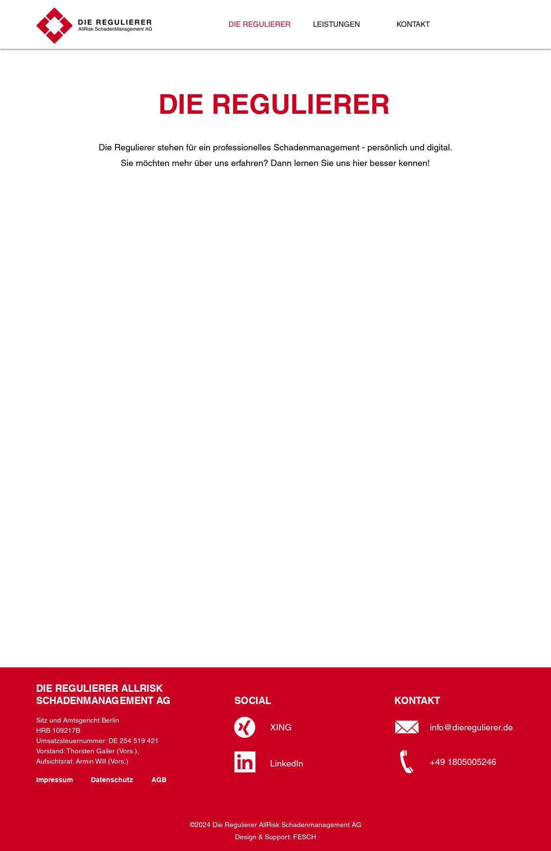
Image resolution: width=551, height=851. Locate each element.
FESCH (304, 837)
